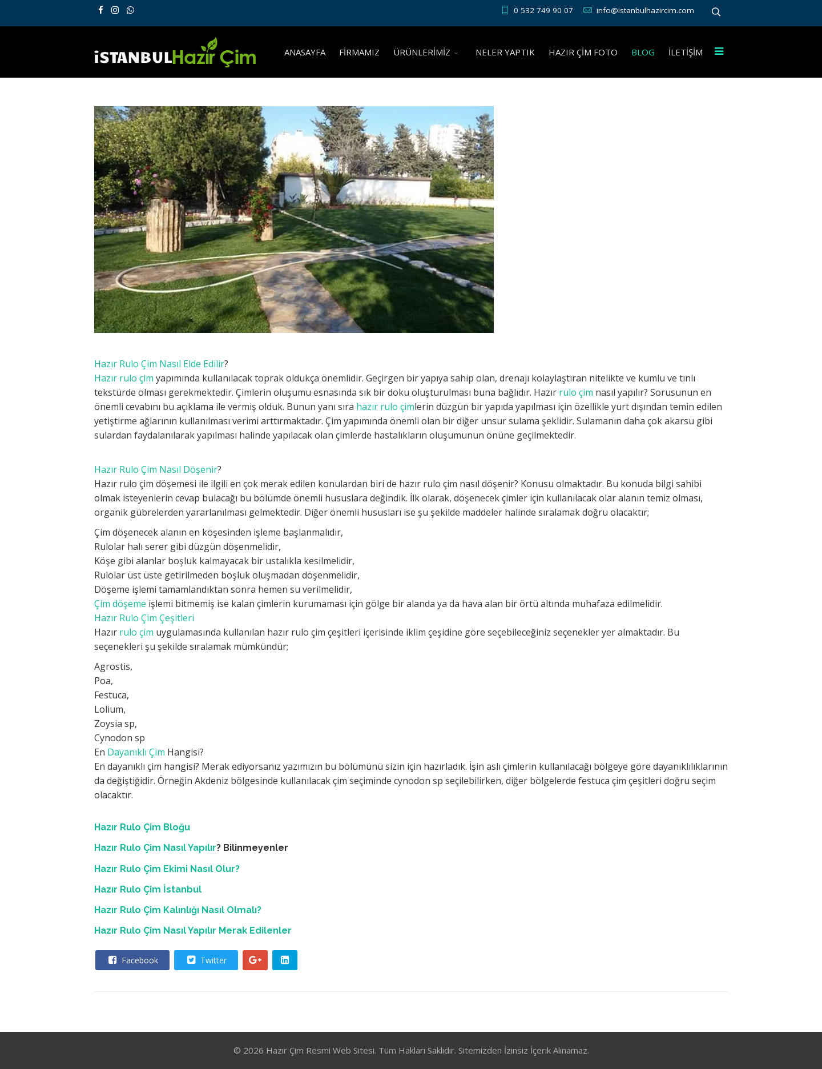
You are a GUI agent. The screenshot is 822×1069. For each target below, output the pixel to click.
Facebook (132, 960)
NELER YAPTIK (505, 52)
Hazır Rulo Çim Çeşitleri (144, 618)
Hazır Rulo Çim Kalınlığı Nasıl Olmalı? (177, 910)
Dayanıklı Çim (136, 752)
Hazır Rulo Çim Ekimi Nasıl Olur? (167, 868)
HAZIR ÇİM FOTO (583, 52)
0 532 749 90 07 (543, 10)
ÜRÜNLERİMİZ (421, 52)
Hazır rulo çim (124, 378)
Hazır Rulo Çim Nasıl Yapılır (155, 847)
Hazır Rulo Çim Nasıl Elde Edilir (159, 363)
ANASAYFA (304, 52)
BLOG (643, 52)
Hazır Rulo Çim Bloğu (142, 827)
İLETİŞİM (685, 52)
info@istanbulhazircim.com (645, 10)
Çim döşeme (120, 603)
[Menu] (719, 52)
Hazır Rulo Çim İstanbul (148, 889)
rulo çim (575, 392)
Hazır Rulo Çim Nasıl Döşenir (155, 469)
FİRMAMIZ (359, 52)
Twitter (205, 960)
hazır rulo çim (385, 406)
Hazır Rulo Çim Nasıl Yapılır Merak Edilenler (193, 930)
